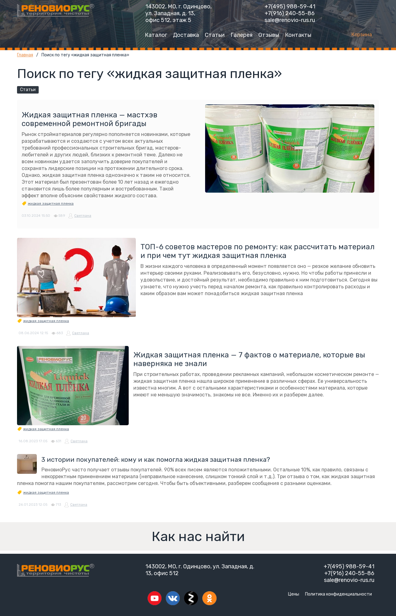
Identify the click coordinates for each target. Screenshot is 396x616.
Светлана (82, 216)
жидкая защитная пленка (51, 203)
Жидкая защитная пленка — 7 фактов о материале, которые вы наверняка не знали (249, 359)
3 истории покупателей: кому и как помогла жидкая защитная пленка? (155, 459)
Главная (25, 55)
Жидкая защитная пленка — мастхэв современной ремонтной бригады (89, 119)
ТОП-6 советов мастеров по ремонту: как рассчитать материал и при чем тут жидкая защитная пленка (257, 251)
